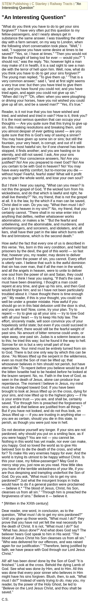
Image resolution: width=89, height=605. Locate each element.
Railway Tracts (61, 4)
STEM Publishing (15, 4)
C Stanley (39, 4)
